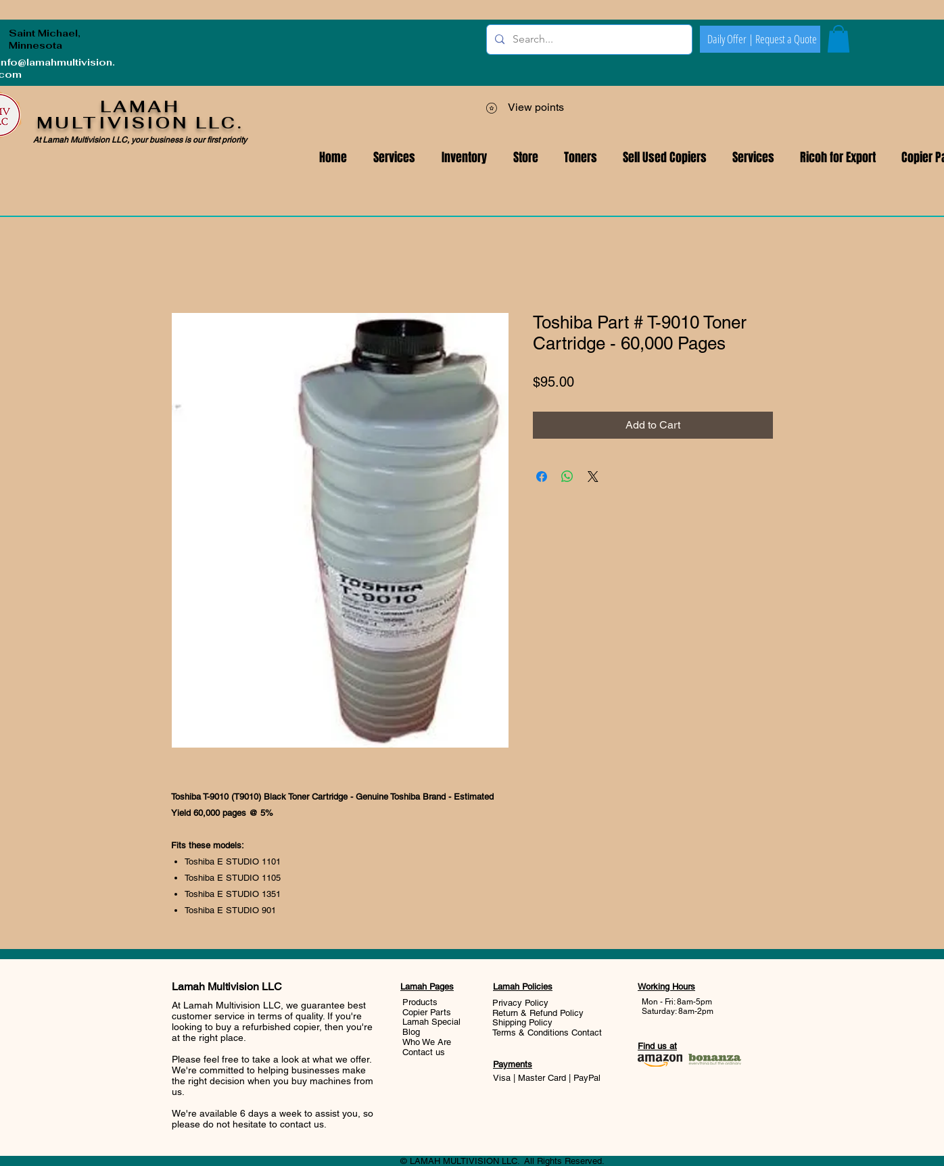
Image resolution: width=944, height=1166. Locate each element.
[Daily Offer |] (730, 39)
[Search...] (588, 39)
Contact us (423, 1052)
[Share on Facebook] (542, 476)
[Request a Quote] (785, 39)
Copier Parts (426, 1012)
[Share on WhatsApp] (567, 476)
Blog (411, 1032)
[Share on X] (593, 476)
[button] (753, 158)
